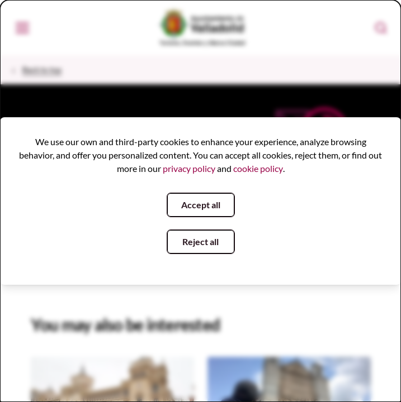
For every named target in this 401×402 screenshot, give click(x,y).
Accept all (200, 204)
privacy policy (189, 168)
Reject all (200, 241)
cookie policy (258, 168)
